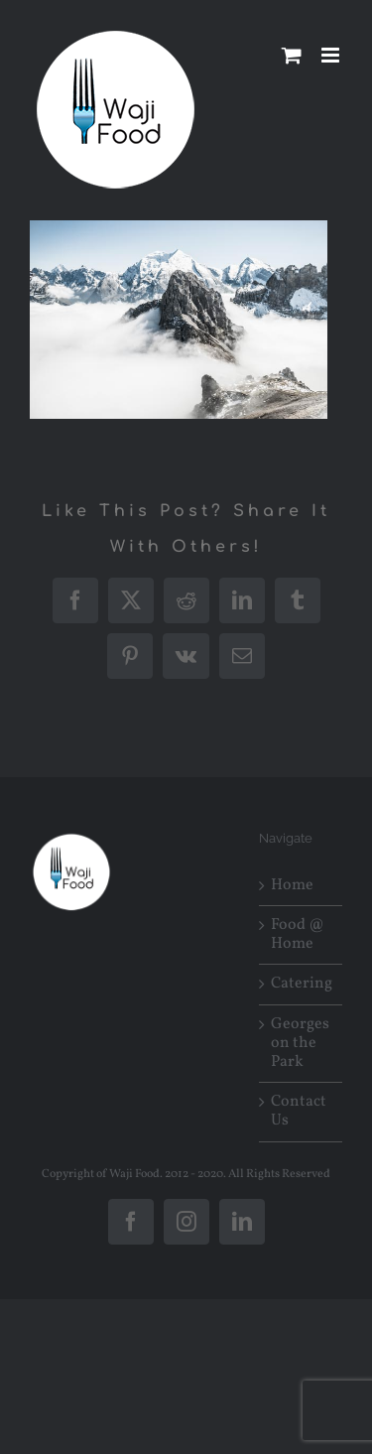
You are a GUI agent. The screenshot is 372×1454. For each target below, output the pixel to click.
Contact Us (298, 1111)
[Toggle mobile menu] (331, 55)
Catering (301, 984)
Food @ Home (297, 935)
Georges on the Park (300, 1044)
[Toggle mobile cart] (292, 55)
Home (292, 885)
